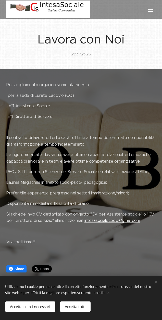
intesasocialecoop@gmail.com (112, 220)
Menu (150, 9)
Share (16, 269)
